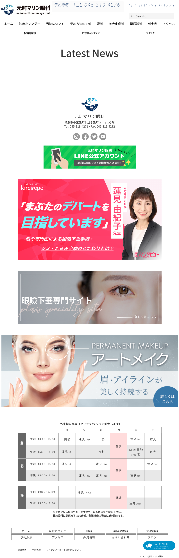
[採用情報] (89, 537)
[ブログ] (152, 537)
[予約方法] (26, 537)
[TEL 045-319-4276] (97, 4)
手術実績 (36, 549)
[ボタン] (90, 157)
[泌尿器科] (152, 531)
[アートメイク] (89, 371)
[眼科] (89, 531)
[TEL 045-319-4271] (151, 5)
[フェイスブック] (85, 136)
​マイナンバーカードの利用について (63, 549)
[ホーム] (26, 531)
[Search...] (151, 16)
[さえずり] (94, 136)
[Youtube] (102, 136)
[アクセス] (58, 537)
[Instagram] (76, 136)
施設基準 (22, 549)
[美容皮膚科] (121, 531)
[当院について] (58, 531)
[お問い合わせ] (121, 537)
